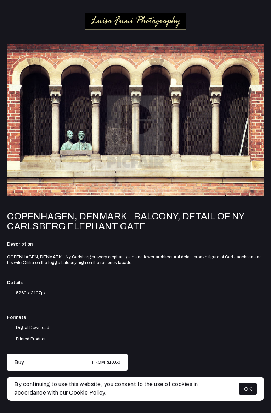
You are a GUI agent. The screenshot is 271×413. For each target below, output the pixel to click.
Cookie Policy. (88, 393)
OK (248, 389)
